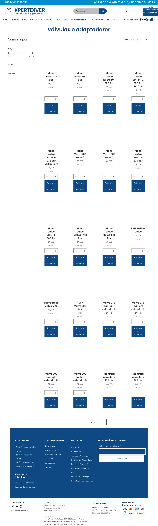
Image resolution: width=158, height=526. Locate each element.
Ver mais (95, 422)
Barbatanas (50, 463)
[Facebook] (140, 19)
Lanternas (49, 467)
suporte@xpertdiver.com (53, 522)
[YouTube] (16, 506)
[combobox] (136, 39)
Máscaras (49, 458)
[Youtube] (143, 19)
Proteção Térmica (53, 454)
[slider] (8, 53)
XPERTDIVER (29, 10)
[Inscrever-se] (121, 458)
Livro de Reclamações (81, 476)
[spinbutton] (51, 99)
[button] (152, 19)
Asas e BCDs (50, 450)
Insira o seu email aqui (109, 446)
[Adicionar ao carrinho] (51, 108)
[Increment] (55, 99)
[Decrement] (46, 99)
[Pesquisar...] (85, 11)
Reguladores (50, 446)
